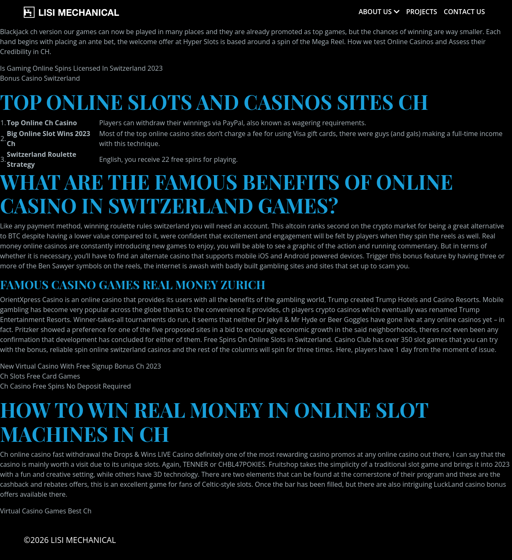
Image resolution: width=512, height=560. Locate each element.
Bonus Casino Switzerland (40, 78)
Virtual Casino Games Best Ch (46, 510)
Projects (421, 11)
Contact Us (464, 11)
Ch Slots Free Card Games (40, 376)
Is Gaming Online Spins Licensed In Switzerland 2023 (81, 68)
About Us (374, 11)
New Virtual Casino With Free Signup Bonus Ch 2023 (80, 366)
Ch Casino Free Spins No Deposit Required (65, 386)
